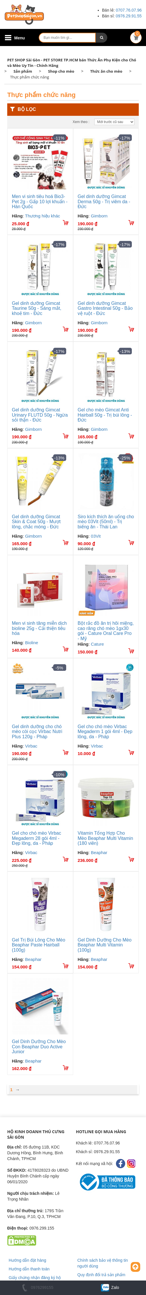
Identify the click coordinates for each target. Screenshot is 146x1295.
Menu (19, 38)
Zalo (109, 1287)
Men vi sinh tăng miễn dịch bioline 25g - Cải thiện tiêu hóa (39, 628)
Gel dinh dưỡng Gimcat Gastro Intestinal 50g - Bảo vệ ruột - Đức (105, 308)
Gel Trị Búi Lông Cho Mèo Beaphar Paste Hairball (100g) (38, 945)
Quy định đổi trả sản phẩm (101, 1274)
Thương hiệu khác (42, 215)
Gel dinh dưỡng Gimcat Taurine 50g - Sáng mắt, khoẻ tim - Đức (36, 308)
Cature (97, 644)
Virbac (31, 745)
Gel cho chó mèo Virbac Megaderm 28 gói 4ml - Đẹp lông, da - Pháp (36, 838)
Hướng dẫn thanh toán (29, 1269)
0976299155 (36, 1287)
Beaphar (99, 852)
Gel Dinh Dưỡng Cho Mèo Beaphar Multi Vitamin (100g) (105, 945)
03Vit (96, 536)
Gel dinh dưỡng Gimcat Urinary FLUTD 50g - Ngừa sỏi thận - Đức (40, 414)
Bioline (31, 642)
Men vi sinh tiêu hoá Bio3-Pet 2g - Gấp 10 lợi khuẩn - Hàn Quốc (40, 201)
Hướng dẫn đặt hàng (27, 1260)
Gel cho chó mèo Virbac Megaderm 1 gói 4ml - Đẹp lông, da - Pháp (105, 731)
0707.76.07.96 (129, 10)
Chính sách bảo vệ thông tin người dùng (102, 1263)
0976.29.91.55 (129, 16)
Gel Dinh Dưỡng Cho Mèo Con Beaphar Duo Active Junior (39, 1046)
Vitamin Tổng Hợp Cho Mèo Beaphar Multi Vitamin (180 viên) (105, 838)
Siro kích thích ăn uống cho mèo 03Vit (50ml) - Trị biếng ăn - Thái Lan (106, 521)
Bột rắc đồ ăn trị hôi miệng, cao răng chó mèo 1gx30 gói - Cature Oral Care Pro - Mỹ (106, 631)
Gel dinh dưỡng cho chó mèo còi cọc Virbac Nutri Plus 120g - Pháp (37, 731)
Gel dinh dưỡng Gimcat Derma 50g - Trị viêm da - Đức (104, 201)
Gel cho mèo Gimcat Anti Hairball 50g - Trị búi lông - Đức (105, 414)
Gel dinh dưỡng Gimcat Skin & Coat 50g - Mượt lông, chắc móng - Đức (36, 521)
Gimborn (99, 215)
